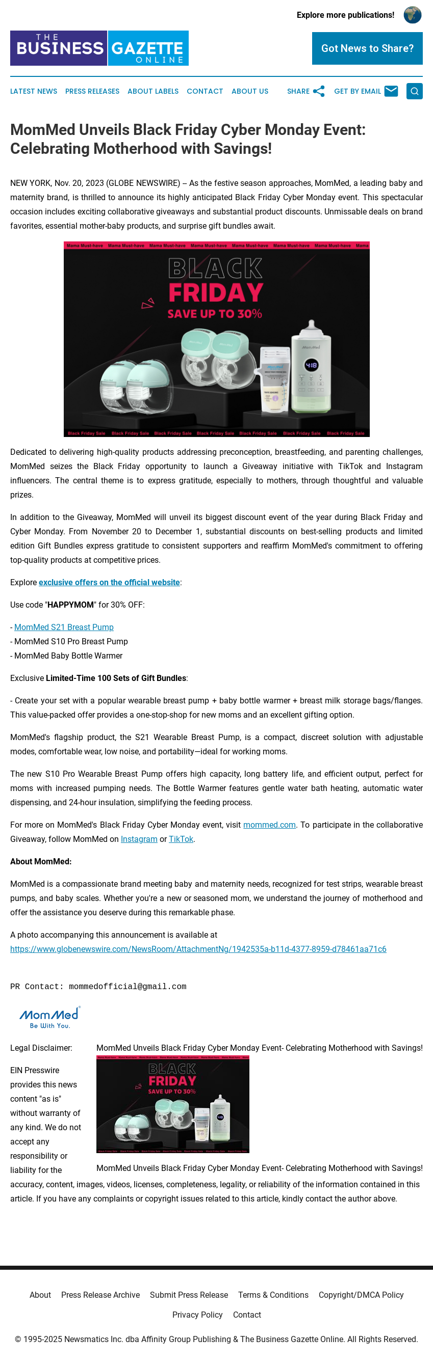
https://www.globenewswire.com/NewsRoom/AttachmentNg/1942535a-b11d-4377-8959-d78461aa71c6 (198, 949)
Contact (205, 91)
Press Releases (92, 91)
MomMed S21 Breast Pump (64, 627)
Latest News (33, 91)
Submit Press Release (189, 1295)
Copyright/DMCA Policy (361, 1295)
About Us (250, 91)
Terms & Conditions (273, 1295)
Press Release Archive (100, 1295)
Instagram (139, 839)
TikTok (181, 839)
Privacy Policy (197, 1315)
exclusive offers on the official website (109, 582)
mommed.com (269, 825)
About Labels (153, 91)
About (40, 1295)
